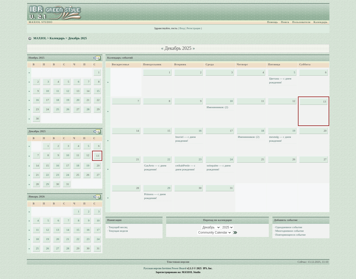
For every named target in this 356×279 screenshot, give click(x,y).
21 (67, 239)
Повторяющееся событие (290, 234)
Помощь (272, 22)
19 (67, 99)
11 (57, 90)
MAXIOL (40, 38)
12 (67, 90)
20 (77, 99)
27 (57, 248)
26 (67, 109)
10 (47, 90)
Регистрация (193, 28)
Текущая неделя (118, 230)
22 (47, 174)
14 (67, 229)
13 (57, 229)
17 (98, 229)
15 (98, 90)
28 (88, 109)
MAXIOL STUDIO (41, 22)
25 (57, 109)
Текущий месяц (118, 227)
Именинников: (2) (217, 107)
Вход (182, 28)
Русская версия (152, 268)
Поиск (285, 22)
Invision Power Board (174, 268)
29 (47, 184)
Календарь (321, 22)
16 (37, 99)
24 (67, 174)
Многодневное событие (289, 230)
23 (57, 174)
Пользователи (301, 22)
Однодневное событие (288, 227)
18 (57, 99)
